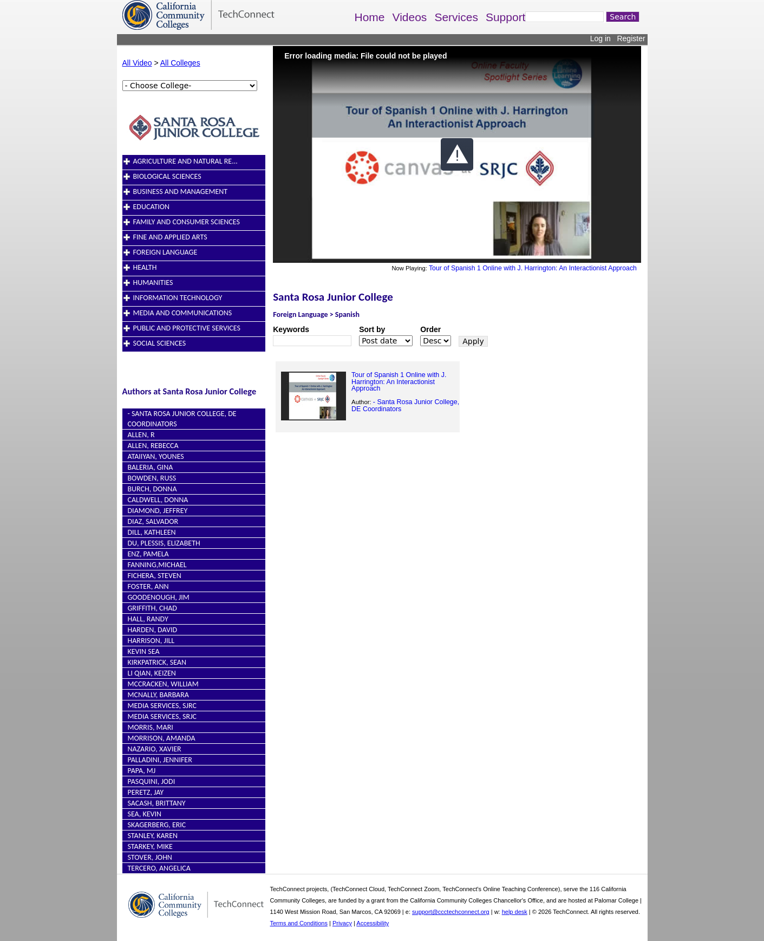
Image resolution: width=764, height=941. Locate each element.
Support (506, 17)
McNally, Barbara (158, 694)
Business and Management (180, 191)
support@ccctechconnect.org (450, 911)
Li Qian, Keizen (152, 673)
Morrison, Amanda (161, 738)
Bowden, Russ (152, 478)
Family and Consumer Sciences (186, 221)
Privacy (342, 923)
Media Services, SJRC (162, 705)
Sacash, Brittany (157, 803)
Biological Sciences (167, 176)
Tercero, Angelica (159, 868)
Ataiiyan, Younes (156, 456)
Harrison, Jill (151, 640)
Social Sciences (159, 343)
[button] (457, 154)
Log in (600, 38)
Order (430, 329)
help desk (514, 911)
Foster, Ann (148, 586)
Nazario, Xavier (154, 749)
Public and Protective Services (186, 328)
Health (145, 267)
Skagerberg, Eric (157, 824)
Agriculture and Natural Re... (185, 161)
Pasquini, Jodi (151, 781)
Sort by (372, 329)
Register (631, 38)
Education (151, 206)
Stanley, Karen (153, 835)
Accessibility (372, 923)
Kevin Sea (144, 651)
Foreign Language (165, 252)
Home (370, 17)
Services (456, 17)
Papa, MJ (142, 770)
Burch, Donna (152, 489)
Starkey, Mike (150, 846)
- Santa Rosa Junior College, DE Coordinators (405, 405)
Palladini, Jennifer (160, 759)
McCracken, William (163, 684)
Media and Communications (182, 312)
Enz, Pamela (148, 554)
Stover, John (150, 857)
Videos (410, 17)
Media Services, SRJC (162, 716)
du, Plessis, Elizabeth (164, 543)
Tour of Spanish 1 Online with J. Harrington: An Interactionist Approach (533, 268)
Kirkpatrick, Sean (157, 662)
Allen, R (141, 434)
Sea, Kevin (145, 814)
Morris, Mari (150, 727)
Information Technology (178, 297)
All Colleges (180, 63)
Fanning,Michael (157, 564)
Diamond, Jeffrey (158, 510)
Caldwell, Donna (158, 499)
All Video (137, 63)
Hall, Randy (148, 619)
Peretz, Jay (146, 792)
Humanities (153, 282)
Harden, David (153, 629)
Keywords (291, 329)
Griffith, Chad (152, 608)
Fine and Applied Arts (170, 237)
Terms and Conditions (299, 923)
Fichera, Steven (154, 575)
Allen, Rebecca (153, 445)
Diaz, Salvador (153, 521)
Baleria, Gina (150, 467)
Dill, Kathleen (152, 532)
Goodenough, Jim (159, 597)
